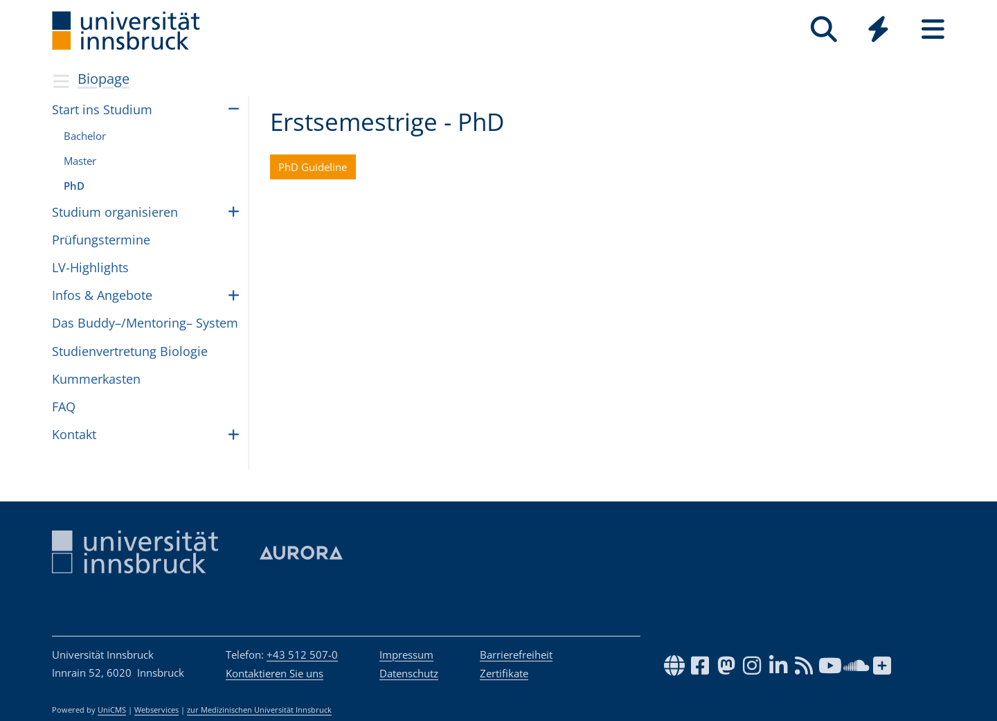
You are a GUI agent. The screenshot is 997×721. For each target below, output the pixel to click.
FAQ (63, 406)
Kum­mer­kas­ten (96, 379)
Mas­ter (80, 161)
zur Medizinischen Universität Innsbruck (259, 710)
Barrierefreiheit (516, 654)
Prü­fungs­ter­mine (101, 239)
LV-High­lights (90, 267)
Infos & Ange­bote (102, 295)
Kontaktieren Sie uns (274, 673)
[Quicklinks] (878, 29)
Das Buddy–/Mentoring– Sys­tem (145, 322)
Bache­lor (85, 136)
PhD (74, 186)
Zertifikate (504, 673)
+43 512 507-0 (302, 654)
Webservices (156, 710)
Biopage (103, 78)
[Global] (878, 31)
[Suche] (823, 29)
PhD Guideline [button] (312, 167)
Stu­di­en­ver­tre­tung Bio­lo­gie (130, 351)
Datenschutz (408, 673)
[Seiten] (933, 29)
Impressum (406, 654)
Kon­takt (74, 434)
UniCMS (112, 710)
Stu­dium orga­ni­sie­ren (115, 212)
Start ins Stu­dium (102, 109)
